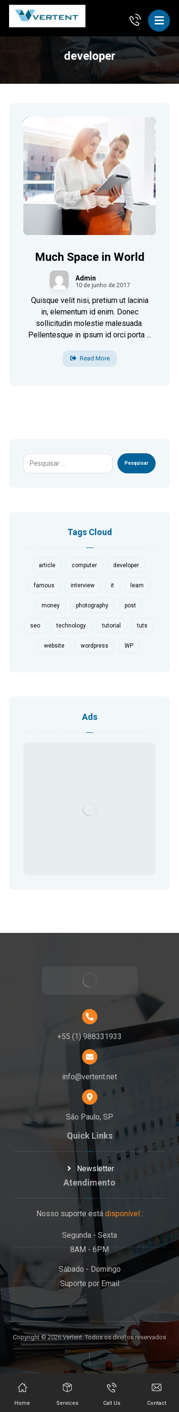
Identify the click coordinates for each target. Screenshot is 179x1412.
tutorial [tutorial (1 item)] (111, 625)
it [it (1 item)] (112, 585)
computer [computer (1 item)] (84, 565)
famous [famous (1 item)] (44, 585)
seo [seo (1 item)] (35, 625)
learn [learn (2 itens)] (137, 585)
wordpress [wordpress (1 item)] (94, 645)
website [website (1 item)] (54, 645)
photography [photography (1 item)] (92, 605)
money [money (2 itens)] (51, 605)
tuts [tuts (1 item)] (142, 625)
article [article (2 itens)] (47, 565)
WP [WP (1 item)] (129, 645)
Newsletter (89, 1168)
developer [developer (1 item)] (126, 565)
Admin (85, 278)
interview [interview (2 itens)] (83, 585)
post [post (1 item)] (130, 605)
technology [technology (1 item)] (71, 625)
